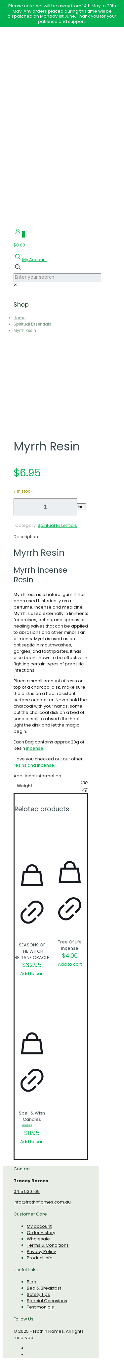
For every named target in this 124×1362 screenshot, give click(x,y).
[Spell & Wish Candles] (32, 1008)
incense (34, 748)
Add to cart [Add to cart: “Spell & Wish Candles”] (32, 1141)
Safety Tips (38, 1294)
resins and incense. (34, 765)
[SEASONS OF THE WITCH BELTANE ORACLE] (32, 839)
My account (39, 1226)
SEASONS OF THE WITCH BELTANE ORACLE (32, 951)
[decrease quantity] (21, 507)
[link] (15, 285)
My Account (34, 259)
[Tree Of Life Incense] (69, 837)
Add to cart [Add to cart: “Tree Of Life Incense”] (70, 964)
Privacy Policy (41, 1251)
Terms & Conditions (48, 1245)
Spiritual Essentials (32, 324)
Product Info (40, 1258)
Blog (31, 1282)
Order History (41, 1232)
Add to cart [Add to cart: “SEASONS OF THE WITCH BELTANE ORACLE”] (32, 973)
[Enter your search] (57, 277)
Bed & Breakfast (44, 1288)
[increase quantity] (49, 507)
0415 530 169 (27, 1191)
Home (19, 318)
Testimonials (40, 1307)
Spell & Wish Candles (32, 1116)
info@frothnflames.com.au (42, 1202)
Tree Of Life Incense (70, 945)
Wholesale (38, 1239)
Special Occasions (47, 1301)
